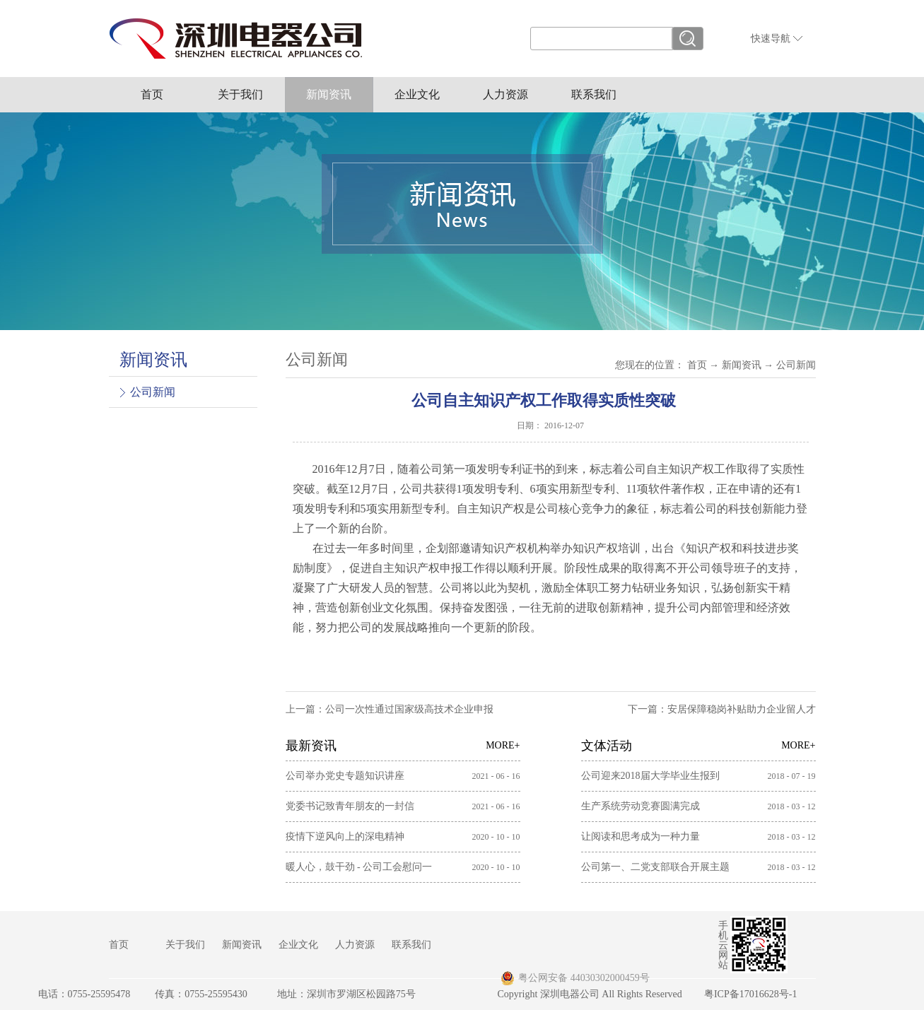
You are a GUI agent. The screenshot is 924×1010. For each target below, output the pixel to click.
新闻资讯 (741, 365)
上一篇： (389, 709)
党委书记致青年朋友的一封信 (350, 806)
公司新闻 (796, 365)
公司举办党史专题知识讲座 (345, 775)
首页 (152, 94)
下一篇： (722, 709)
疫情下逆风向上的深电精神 (345, 836)
